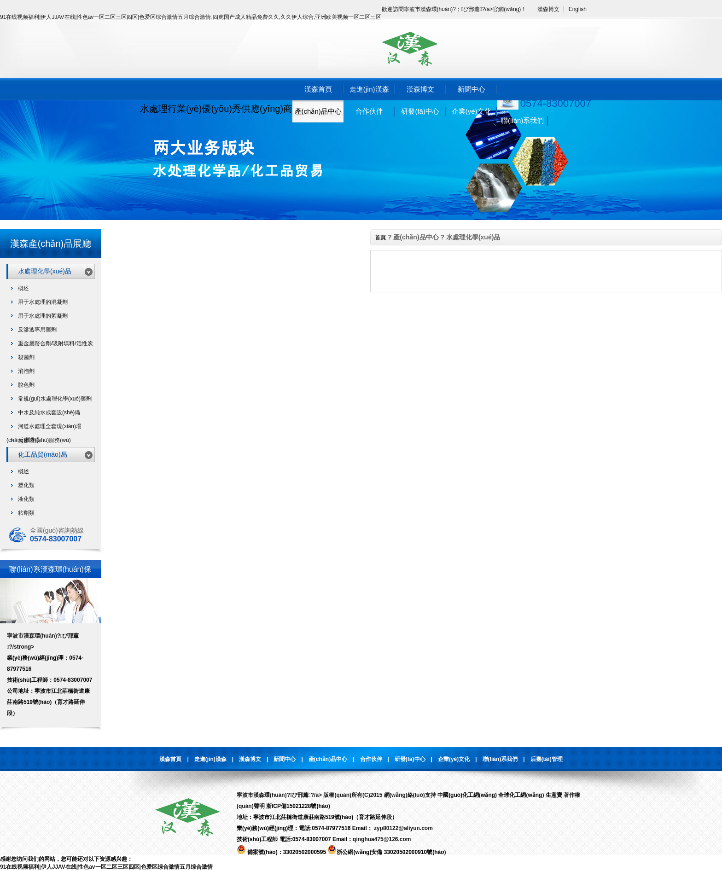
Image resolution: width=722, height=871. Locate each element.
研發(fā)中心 (420, 111)
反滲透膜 (29, 440)
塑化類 (26, 485)
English (578, 9)
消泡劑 (26, 371)
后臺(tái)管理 (546, 759)
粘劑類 (26, 513)
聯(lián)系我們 (522, 120)
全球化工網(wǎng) (521, 795)
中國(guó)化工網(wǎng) (467, 795)
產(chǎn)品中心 (318, 111)
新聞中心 (471, 89)
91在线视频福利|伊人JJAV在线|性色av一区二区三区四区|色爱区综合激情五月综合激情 (106, 867)
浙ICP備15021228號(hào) (298, 806)
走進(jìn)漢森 (369, 89)
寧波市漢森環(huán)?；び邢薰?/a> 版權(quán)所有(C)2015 (309, 795)
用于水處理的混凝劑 (43, 302)
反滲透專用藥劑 (37, 329)
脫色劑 (26, 385)
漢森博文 (548, 9)
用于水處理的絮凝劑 (43, 316)
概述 (23, 288)
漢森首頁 (318, 89)
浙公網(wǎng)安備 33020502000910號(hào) (386, 852)
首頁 (380, 237)
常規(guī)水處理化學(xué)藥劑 (55, 398)
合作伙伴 (369, 111)
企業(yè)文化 (471, 111)
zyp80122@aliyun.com (403, 828)
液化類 (26, 499)
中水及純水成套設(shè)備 (49, 412)
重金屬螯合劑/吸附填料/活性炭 (55, 343)
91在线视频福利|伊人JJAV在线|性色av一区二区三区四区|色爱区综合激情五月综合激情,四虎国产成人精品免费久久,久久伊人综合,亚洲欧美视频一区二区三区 (191, 17)
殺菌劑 (26, 357)
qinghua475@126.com (382, 839)
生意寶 (554, 795)
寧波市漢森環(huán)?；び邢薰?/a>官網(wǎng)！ (465, 9)
